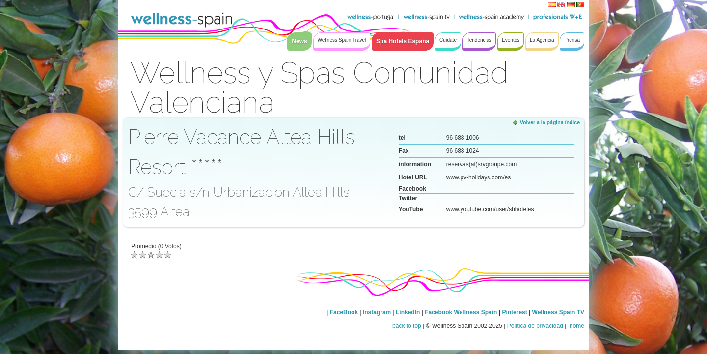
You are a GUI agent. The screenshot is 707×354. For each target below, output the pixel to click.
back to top (406, 326)
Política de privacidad (535, 326)
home (576, 326)
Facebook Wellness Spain (461, 312)
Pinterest (515, 312)
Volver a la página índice (550, 122)
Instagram (377, 312)
